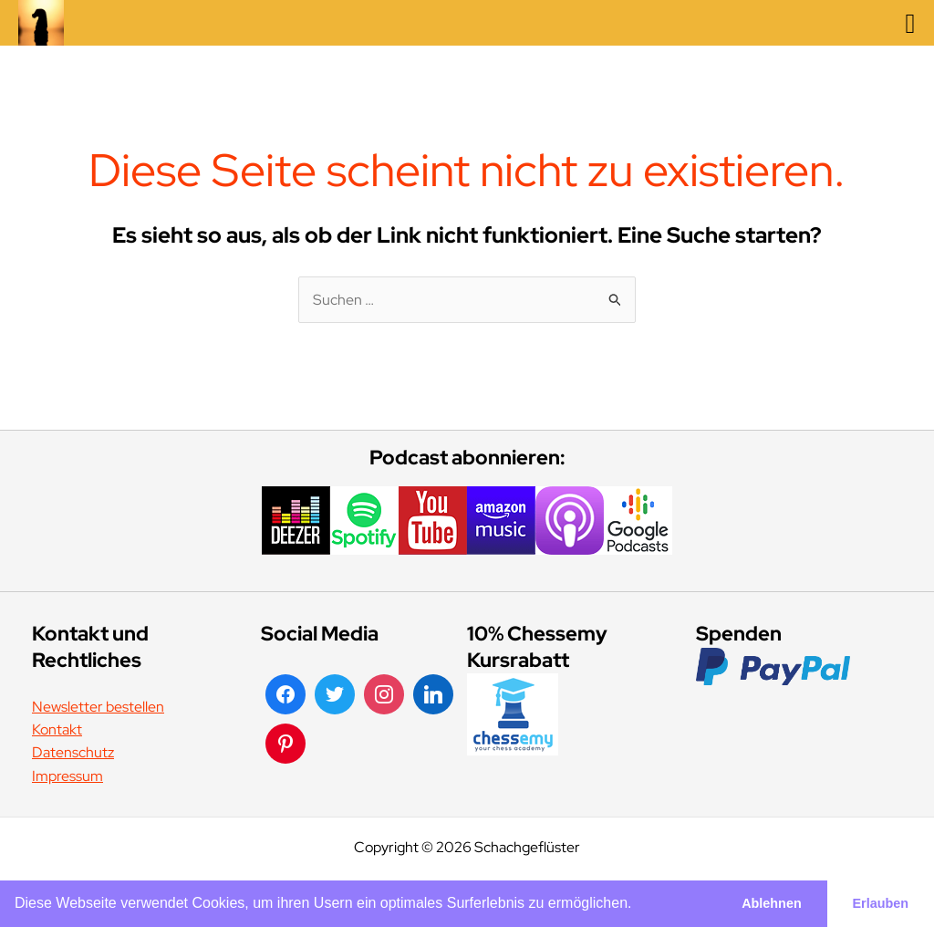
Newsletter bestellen (98, 706)
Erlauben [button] (881, 903)
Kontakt (57, 729)
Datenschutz (73, 752)
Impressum (67, 776)
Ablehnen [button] (772, 903)
